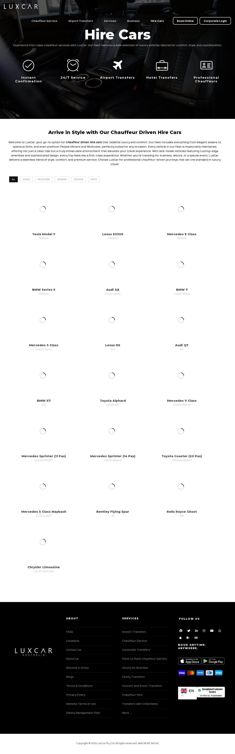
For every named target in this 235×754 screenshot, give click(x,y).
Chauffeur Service (43, 21)
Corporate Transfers (136, 649)
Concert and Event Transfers (142, 685)
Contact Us (73, 649)
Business (132, 21)
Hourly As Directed (135, 667)
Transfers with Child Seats (140, 703)
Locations (72, 640)
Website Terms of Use (81, 703)
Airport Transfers (79, 21)
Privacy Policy (75, 694)
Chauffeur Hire (132, 694)
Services (108, 21)
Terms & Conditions (79, 685)
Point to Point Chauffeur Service (144, 658)
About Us (72, 658)
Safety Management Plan (83, 712)
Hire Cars (155, 21)
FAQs (69, 631)
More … (126, 712)
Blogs (70, 676)
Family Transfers (133, 676)
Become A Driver (77, 667)
